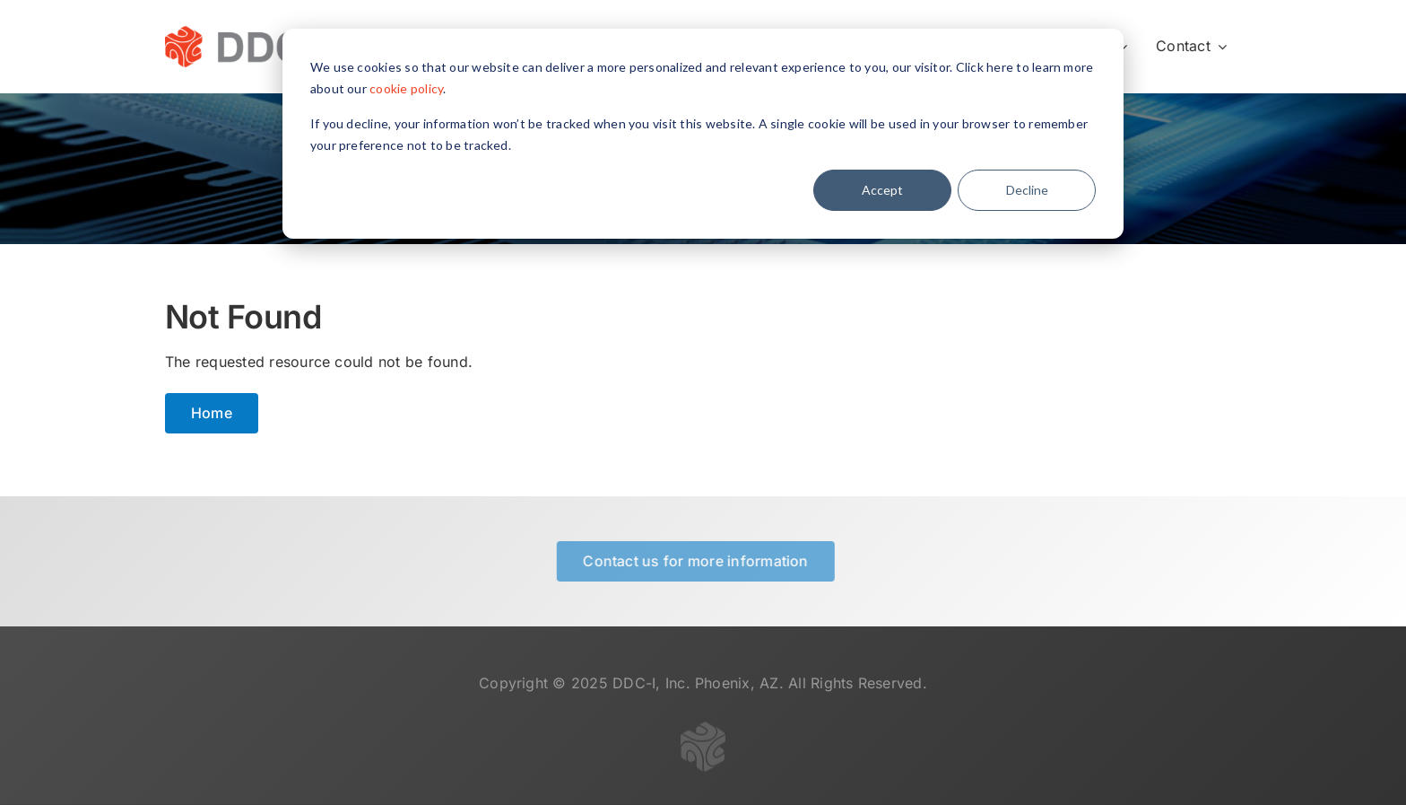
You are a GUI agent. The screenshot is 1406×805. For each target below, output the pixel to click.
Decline (1027, 189)
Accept (882, 189)
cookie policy (406, 88)
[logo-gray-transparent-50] (703, 732)
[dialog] (703, 134)
